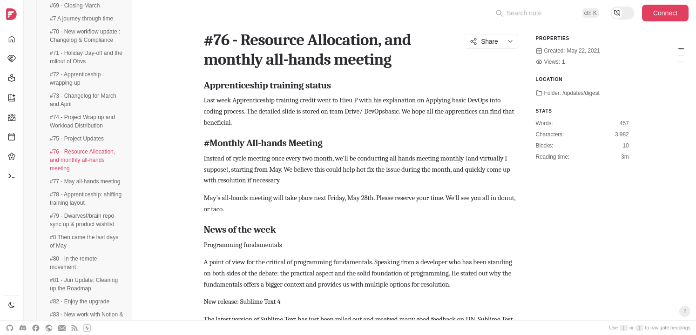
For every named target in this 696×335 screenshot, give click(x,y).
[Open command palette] (547, 13)
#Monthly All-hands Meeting (681, 55)
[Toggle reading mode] (622, 13)
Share (484, 41)
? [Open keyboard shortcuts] (684, 311)
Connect (665, 13)
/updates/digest (581, 93)
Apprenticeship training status (681, 48)
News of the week (681, 61)
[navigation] (12, 167)
